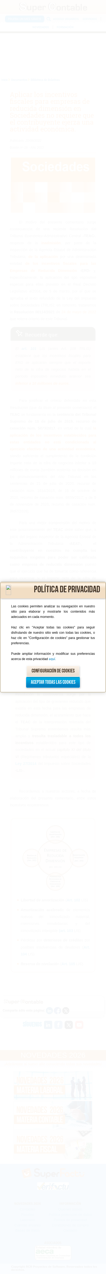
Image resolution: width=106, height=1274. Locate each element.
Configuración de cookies (53, 671)
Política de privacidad (67, 589)
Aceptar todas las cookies (53, 682)
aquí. (52, 659)
